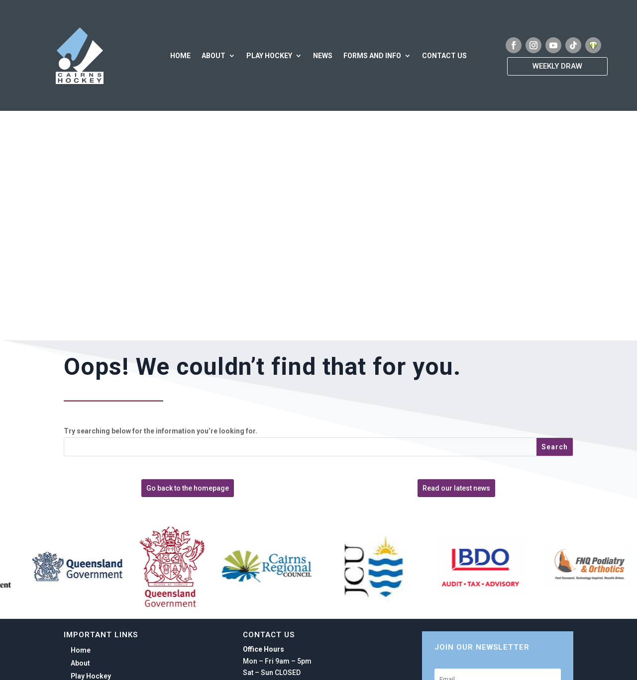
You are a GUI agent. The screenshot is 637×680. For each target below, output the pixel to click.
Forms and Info (372, 56)
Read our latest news (456, 488)
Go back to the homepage (187, 488)
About (213, 56)
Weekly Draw (557, 66)
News (322, 56)
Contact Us (444, 56)
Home (180, 56)
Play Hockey (269, 56)
